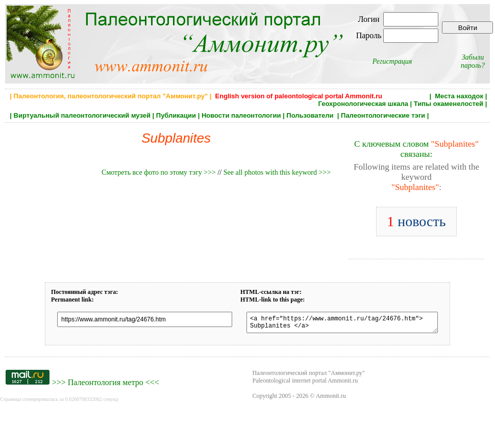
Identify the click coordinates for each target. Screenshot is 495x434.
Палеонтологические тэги (383, 115)
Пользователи (310, 115)
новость (416, 221)
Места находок (459, 96)
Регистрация (392, 61)
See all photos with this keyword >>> (277, 172)
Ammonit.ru (331, 398)
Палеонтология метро (105, 385)
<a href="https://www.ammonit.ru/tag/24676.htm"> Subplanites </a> (342, 324)
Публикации (176, 115)
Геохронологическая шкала (363, 103)
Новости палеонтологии (241, 115)
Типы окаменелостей (448, 103)
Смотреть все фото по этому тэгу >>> (159, 172)
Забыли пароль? (473, 61)
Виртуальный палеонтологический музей (82, 115)
